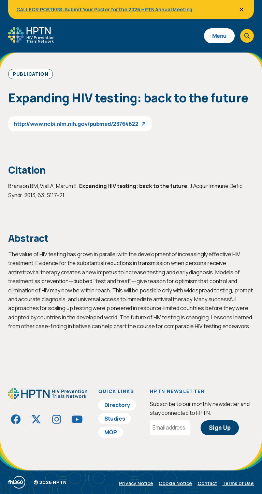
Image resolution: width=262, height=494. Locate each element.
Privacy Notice (136, 483)
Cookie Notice (175, 483)
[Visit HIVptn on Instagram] (56, 419)
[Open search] (247, 36)
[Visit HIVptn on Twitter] (36, 419)
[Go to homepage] (31, 40)
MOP (110, 432)
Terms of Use (238, 483)
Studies (114, 418)
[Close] (241, 9)
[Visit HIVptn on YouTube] (77, 419)
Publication (30, 74)
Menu (219, 36)
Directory (117, 405)
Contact (207, 483)
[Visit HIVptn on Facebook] (15, 419)
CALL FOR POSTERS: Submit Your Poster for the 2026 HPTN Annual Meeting (104, 9)
